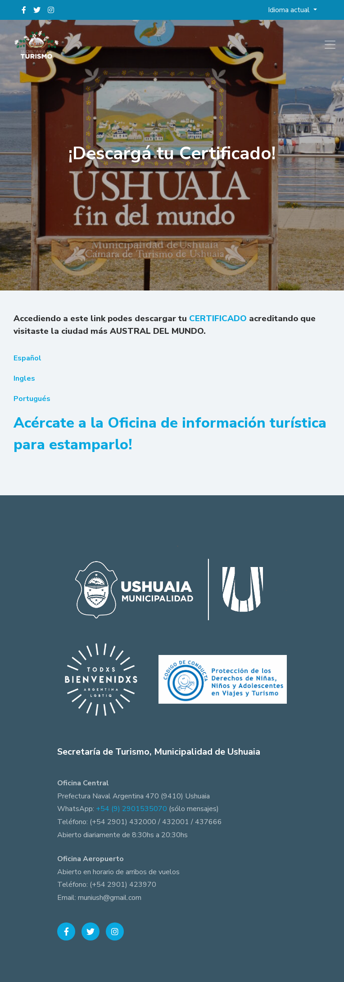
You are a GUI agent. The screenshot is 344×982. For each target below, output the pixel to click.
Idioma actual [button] (290, 10)
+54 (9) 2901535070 (131, 809)
